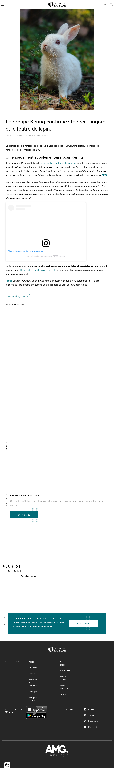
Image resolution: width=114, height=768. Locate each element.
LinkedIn (90, 709)
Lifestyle (33, 691)
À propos (63, 663)
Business (33, 667)
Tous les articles (28, 576)
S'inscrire (24, 514)
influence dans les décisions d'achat (36, 269)
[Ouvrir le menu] (3, 4)
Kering (25, 295)
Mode (31, 661)
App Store (36, 709)
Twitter (89, 715)
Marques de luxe (33, 699)
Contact (63, 694)
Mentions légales (64, 678)
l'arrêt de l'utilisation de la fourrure (58, 163)
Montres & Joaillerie (33, 682)
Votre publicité (64, 687)
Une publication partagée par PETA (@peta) (46, 256)
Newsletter (65, 670)
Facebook (90, 727)
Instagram (91, 721)
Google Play (36, 715)
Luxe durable (13, 295)
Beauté (32, 673)
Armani (9, 280)
